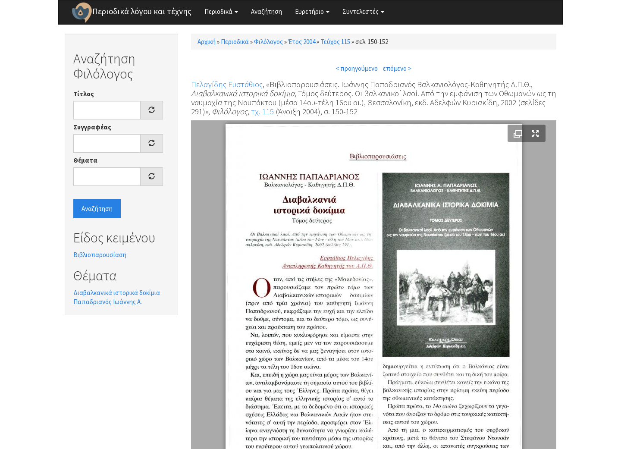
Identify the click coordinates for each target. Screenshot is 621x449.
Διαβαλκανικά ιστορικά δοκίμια (116, 293)
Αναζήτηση (266, 11)
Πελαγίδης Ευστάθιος (227, 84)
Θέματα (85, 160)
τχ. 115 (262, 111)
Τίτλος (83, 94)
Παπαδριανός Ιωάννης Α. (107, 302)
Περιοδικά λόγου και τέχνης (141, 11)
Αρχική (207, 42)
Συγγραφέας (92, 127)
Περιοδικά (221, 11)
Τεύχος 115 (335, 42)
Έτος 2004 (301, 42)
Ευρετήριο (312, 11)
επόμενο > (397, 68)
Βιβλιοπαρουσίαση (99, 255)
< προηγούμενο (357, 68)
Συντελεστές (363, 11)
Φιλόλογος (268, 42)
